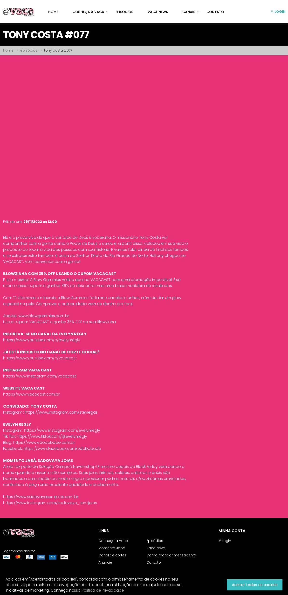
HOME (53, 11)
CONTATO (215, 11)
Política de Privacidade (103, 590)
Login (225, 540)
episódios (28, 50)
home (8, 50)
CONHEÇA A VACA (88, 11)
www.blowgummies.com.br (43, 316)
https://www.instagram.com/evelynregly (62, 430)
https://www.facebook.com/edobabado (62, 448)
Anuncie (105, 562)
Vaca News (155, 548)
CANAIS (188, 11)
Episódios (154, 540)
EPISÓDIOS (124, 11)
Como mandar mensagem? (171, 555)
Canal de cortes (112, 555)
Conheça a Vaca (113, 540)
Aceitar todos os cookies (254, 584)
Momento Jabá (111, 548)
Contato (153, 562)
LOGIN (278, 11)
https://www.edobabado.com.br (44, 442)
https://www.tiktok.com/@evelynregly (52, 436)
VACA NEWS (158, 11)
